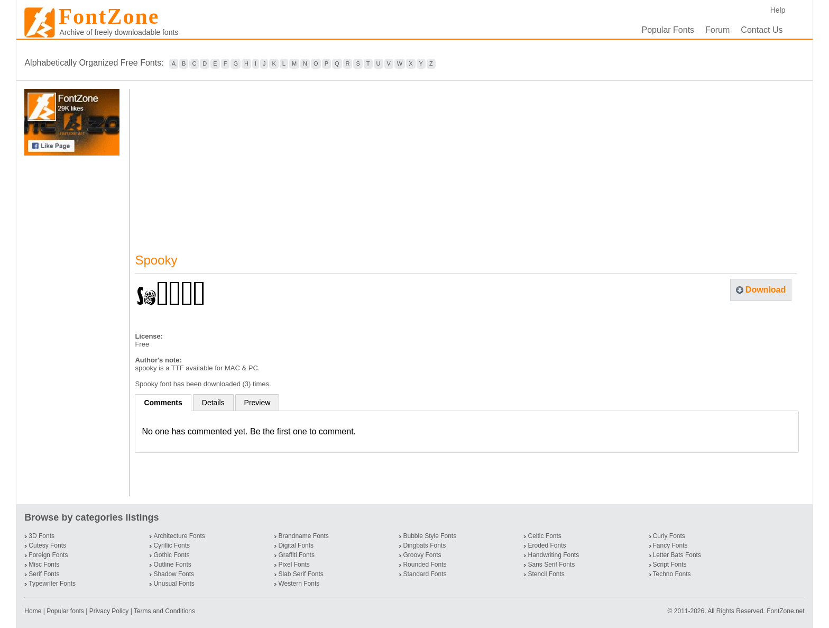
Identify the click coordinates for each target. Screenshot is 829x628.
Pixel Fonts (293, 564)
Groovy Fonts (422, 555)
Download (765, 289)
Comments (163, 402)
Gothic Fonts (171, 555)
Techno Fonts (672, 574)
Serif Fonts (44, 574)
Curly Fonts (669, 536)
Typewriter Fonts (52, 583)
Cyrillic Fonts (171, 545)
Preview (257, 402)
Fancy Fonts (670, 545)
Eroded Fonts (547, 545)
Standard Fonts (424, 574)
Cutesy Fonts (47, 545)
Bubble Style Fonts (429, 536)
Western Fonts (298, 583)
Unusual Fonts (173, 583)
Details (213, 402)
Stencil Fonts (546, 574)
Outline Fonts (172, 564)
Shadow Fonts (173, 574)
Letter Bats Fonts (677, 555)
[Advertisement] (74, 326)
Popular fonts (65, 611)
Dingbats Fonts (424, 545)
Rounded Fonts (424, 564)
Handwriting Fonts (553, 555)
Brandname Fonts (303, 536)
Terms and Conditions (164, 611)
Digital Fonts (296, 545)
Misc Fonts (44, 564)
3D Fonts (41, 536)
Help (778, 10)
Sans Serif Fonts (551, 564)
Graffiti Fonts (296, 555)
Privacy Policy (109, 611)
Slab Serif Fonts (300, 574)
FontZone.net (785, 611)
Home (33, 611)
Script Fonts (670, 564)
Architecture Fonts (179, 536)
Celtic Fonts (544, 536)
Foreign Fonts (48, 555)
